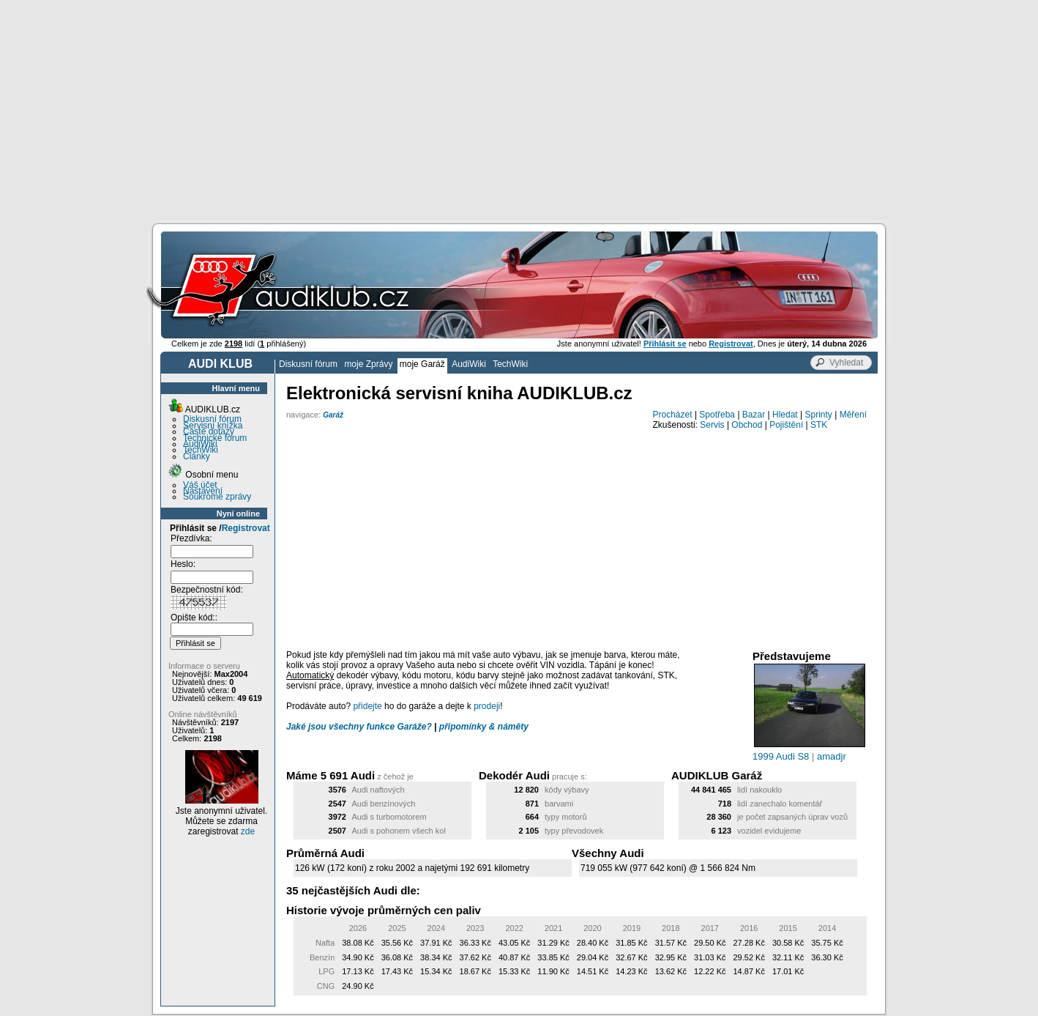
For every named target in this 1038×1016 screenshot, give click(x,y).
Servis (712, 425)
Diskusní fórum (308, 364)
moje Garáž (422, 364)
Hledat (785, 414)
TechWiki (510, 364)
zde (248, 831)
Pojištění (786, 425)
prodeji (487, 706)
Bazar (753, 414)
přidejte (367, 706)
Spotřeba (717, 414)
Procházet (672, 414)
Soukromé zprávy (217, 497)
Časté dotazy (208, 431)
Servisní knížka (212, 425)
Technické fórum (215, 438)
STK (818, 425)
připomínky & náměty (484, 727)
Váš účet (200, 485)
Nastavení (203, 491)
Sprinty (818, 414)
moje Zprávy (368, 364)
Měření (853, 414)
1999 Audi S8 (781, 756)
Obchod (746, 425)
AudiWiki (469, 364)
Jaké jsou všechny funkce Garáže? (359, 727)
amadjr (831, 756)
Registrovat (246, 528)
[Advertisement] (519, 109)
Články (196, 456)
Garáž (333, 415)
